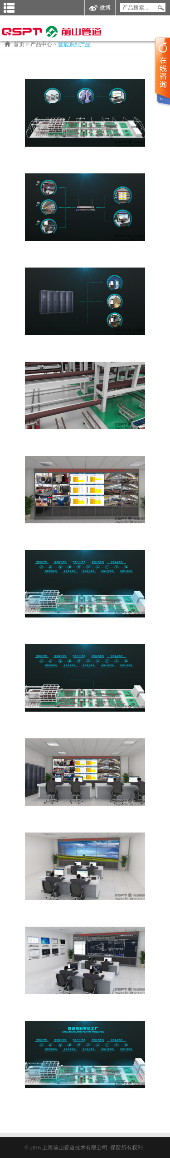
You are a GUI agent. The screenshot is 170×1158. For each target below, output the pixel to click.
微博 (100, 8)
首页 (19, 44)
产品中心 (41, 44)
